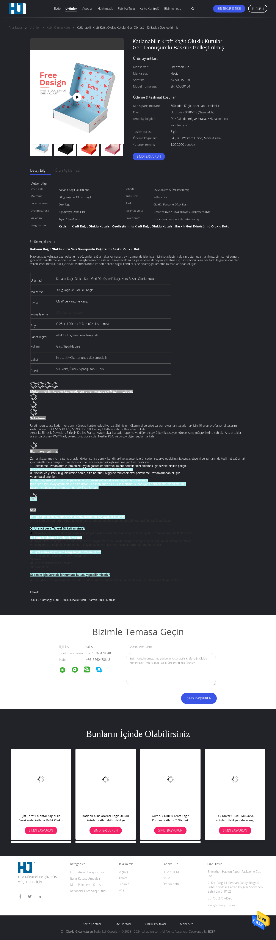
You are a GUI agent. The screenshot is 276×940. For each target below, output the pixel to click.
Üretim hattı (171, 884)
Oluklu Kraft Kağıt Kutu (45, 600)
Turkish (258, 9)
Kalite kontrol (92, 924)
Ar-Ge (166, 878)
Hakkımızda (105, 8)
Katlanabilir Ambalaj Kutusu (88, 891)
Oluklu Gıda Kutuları (74, 600)
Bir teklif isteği (229, 8)
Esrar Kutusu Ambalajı (85, 878)
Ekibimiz (123, 884)
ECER (211, 931)
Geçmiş (123, 872)
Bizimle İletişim (174, 8)
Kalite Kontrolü (149, 8)
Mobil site (186, 924)
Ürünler (71, 8)
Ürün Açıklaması (67, 170)
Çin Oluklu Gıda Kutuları (77, 931)
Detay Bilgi (38, 170)
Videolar (87, 8)
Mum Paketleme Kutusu (86, 885)
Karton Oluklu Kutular (102, 600)
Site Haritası (123, 924)
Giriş (121, 890)
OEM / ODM (171, 872)
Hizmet (122, 878)
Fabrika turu (126, 8)
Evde (57, 8)
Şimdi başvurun (149, 156)
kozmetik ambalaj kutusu (87, 872)
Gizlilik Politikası (155, 924)
